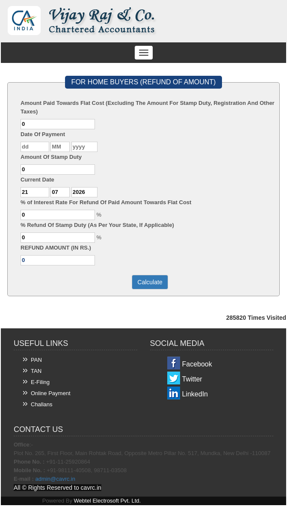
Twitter (192, 379)
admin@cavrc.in (55, 479)
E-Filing (40, 382)
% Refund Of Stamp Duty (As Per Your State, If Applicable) (97, 225)
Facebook (197, 364)
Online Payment (51, 393)
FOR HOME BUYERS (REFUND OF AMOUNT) (143, 82)
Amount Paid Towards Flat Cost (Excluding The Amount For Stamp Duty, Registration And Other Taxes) (148, 107)
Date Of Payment (43, 134)
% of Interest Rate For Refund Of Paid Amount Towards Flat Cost (106, 202)
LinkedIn (195, 394)
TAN (36, 371)
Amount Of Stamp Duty (51, 157)
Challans (42, 404)
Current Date (37, 179)
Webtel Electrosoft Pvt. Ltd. (107, 500)
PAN (36, 360)
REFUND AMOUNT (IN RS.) (56, 247)
